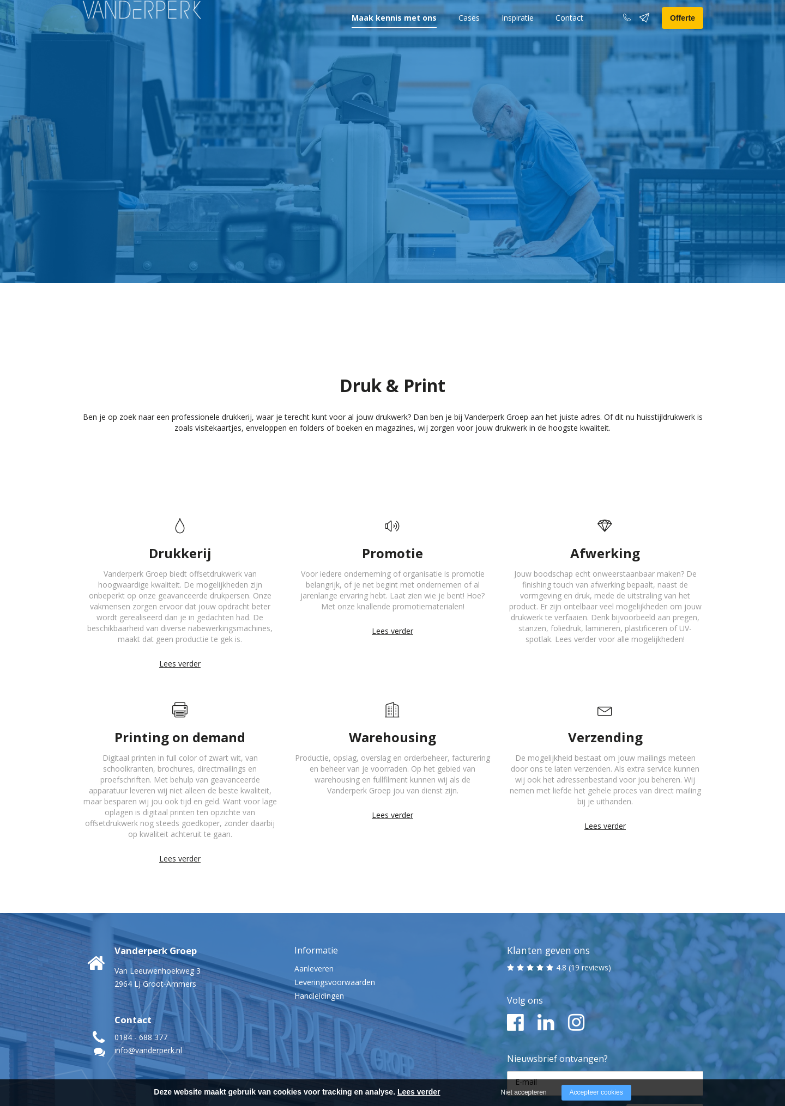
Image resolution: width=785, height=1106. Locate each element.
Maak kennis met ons (394, 34)
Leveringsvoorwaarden (334, 905)
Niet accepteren (524, 1092)
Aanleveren (314, 892)
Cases (469, 34)
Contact (569, 34)
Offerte (682, 34)
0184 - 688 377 (140, 960)
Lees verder (180, 587)
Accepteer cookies (596, 1092)
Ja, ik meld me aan (650, 1038)
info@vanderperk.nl (148, 973)
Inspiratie (518, 34)
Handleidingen (319, 919)
